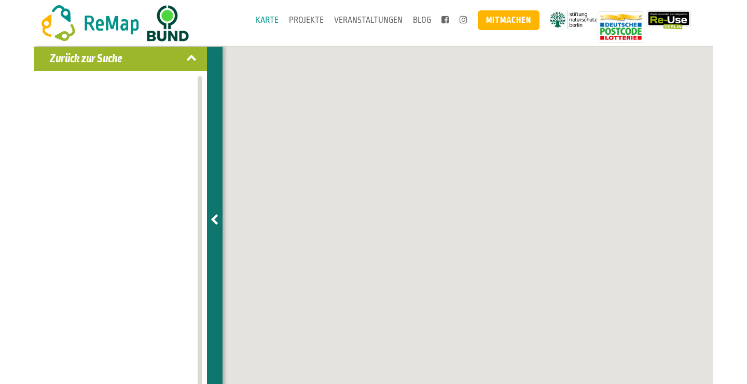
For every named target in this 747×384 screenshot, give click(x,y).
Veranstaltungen (368, 20)
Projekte (306, 20)
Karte (267, 20)
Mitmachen (508, 20)
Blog (422, 20)
